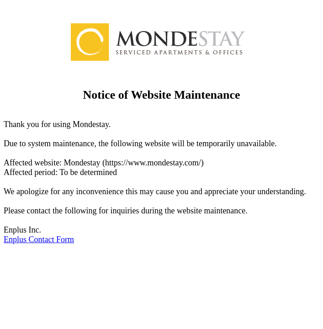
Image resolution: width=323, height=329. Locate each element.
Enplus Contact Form (39, 239)
